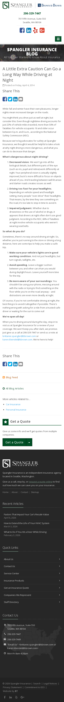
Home (6, 492)
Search (37, 683)
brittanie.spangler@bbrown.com (19, 336)
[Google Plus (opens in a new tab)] (42, 30)
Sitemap (35, 492)
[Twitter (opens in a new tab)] (10, 99)
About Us (32, 559)
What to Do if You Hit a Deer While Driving (32, 533)
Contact (24, 492)
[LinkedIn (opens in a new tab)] (28, 30)
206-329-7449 (14, 639)
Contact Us (32, 566)
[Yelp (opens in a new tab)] (35, 30)
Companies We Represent (32, 595)
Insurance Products (32, 580)
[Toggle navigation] (58, 39)
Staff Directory (32, 602)
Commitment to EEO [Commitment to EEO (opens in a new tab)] (35, 687)
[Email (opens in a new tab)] (20, 99)
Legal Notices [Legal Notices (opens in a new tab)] (50, 683)
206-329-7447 (14, 634)
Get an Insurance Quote (32, 587)
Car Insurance (13, 404)
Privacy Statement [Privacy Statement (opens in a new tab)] (12, 687)
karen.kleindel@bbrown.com (17, 339)
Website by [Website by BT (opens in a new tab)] (10, 691)
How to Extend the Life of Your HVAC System (32, 525)
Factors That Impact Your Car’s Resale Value (32, 516)
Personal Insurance (16, 409)
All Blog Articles (13, 388)
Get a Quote (14, 442)
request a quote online (40, 481)
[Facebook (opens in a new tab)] (22, 30)
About (15, 492)
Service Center (32, 573)
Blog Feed (10, 377)
